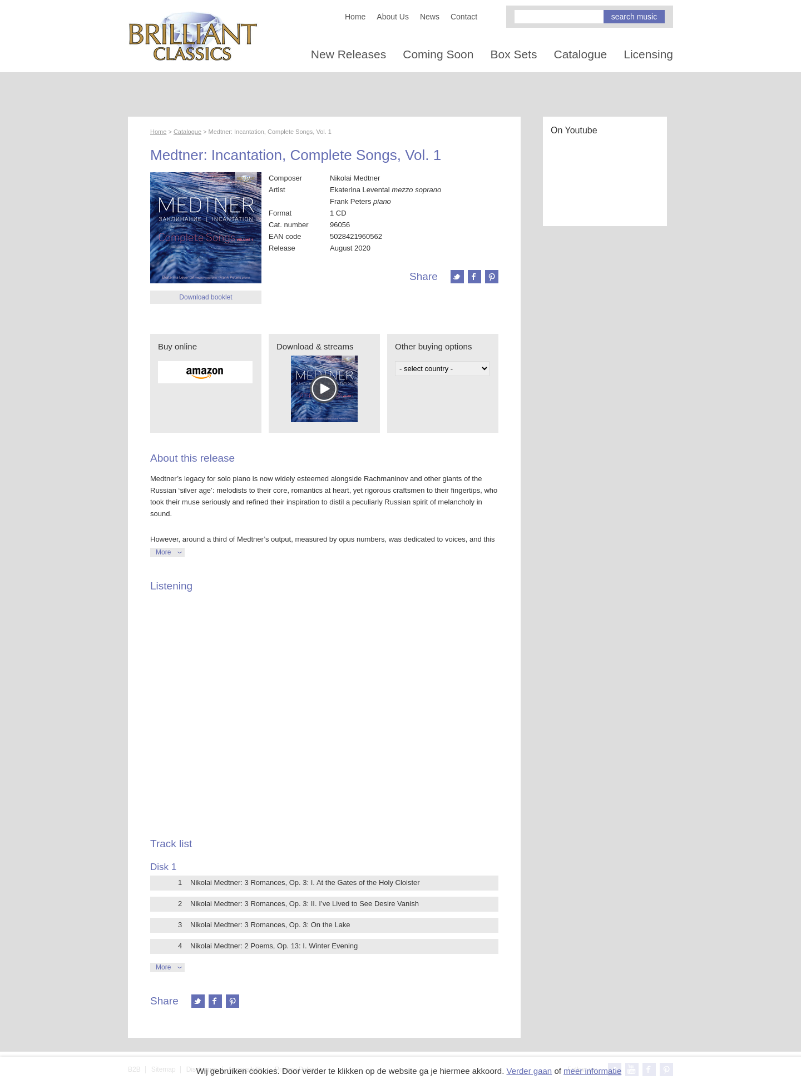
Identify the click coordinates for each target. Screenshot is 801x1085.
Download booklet (205, 297)
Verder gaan (529, 1071)
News (429, 16)
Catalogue (580, 54)
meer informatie (592, 1071)
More (163, 552)
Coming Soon (438, 54)
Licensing (648, 54)
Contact (464, 16)
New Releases (348, 54)
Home (355, 16)
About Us (393, 16)
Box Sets (513, 54)
